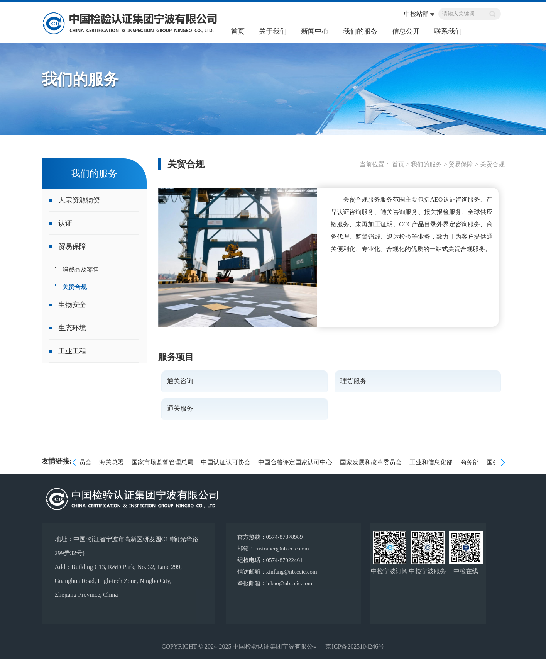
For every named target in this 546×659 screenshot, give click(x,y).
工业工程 (72, 351)
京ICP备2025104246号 (354, 646)
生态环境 (72, 328)
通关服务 (180, 408)
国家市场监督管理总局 (163, 462)
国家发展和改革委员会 (372, 462)
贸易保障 (72, 246)
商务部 (470, 462)
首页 (238, 31)
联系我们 (448, 31)
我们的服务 (360, 31)
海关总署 (112, 462)
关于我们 (273, 31)
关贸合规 (74, 287)
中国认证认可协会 (227, 462)
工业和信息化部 (432, 462)
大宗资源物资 (79, 200)
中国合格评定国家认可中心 (296, 462)
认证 (65, 223)
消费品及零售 (80, 269)
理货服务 (353, 381)
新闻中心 (315, 31)
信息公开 (406, 31)
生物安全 (72, 305)
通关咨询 (180, 381)
